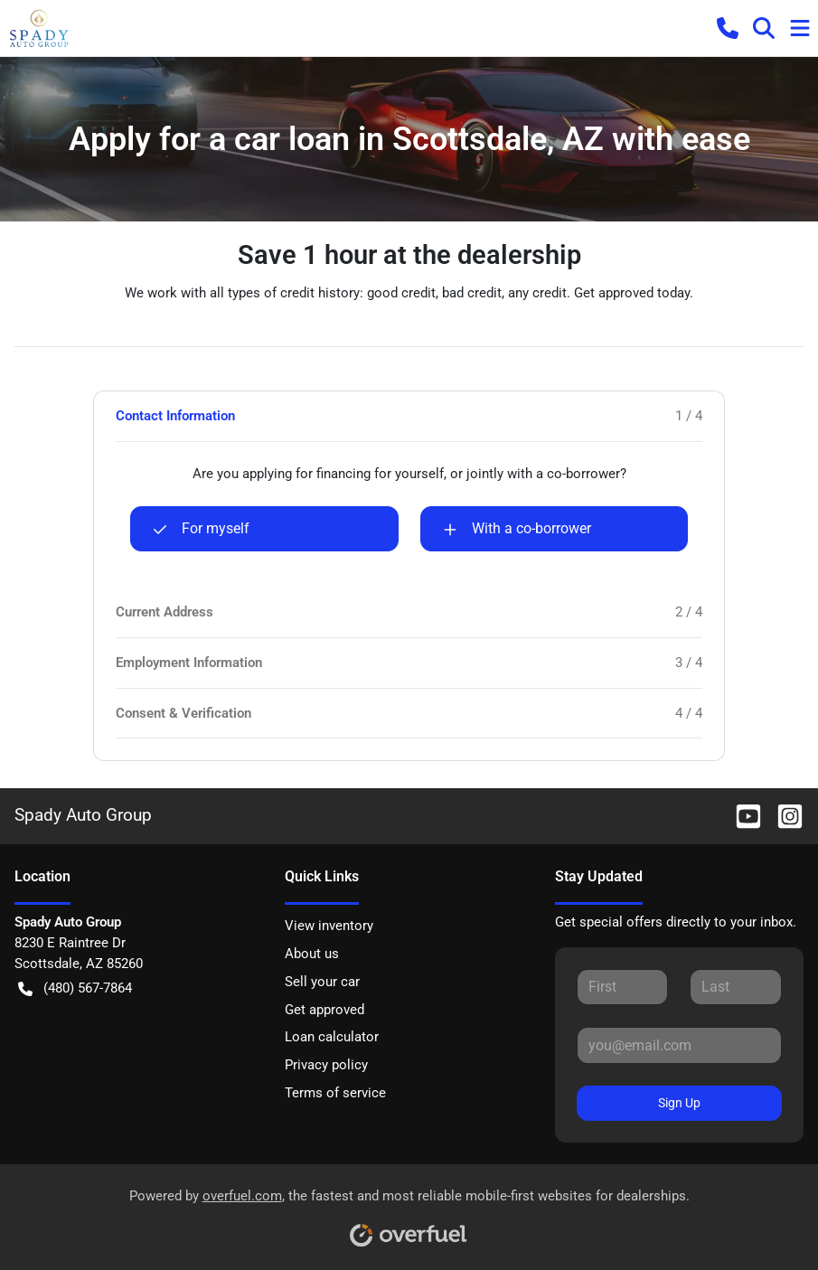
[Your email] (679, 1045)
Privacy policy (326, 1065)
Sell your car (322, 982)
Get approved (324, 1010)
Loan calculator (332, 1037)
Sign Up (679, 1103)
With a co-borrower (517, 529)
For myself (201, 529)
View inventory (329, 925)
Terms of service (335, 1093)
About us (312, 953)
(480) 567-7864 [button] (75, 988)
